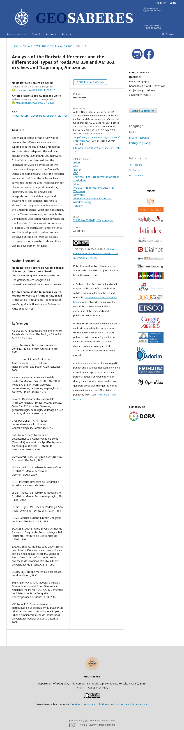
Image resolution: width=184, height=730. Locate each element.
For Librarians (136, 175)
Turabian (78, 205)
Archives (51, 34)
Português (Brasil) (139, 143)
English (133, 132)
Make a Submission (143, 110)
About (65, 34)
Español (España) (139, 137)
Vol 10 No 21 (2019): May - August (54, 46)
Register (161, 2)
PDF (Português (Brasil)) (91, 82)
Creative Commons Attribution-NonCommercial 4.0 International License (95, 253)
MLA (76, 184)
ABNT (76, 162)
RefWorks (79, 194)
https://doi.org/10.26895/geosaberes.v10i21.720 (40, 115)
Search (169, 34)
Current (35, 34)
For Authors (135, 170)
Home (15, 46)
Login (173, 2)
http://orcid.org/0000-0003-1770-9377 (35, 90)
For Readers (135, 164)
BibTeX (77, 169)
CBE (75, 173)
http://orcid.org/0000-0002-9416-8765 (35, 102)
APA (75, 166)
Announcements (16, 34)
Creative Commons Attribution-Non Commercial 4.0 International (109, 704)
